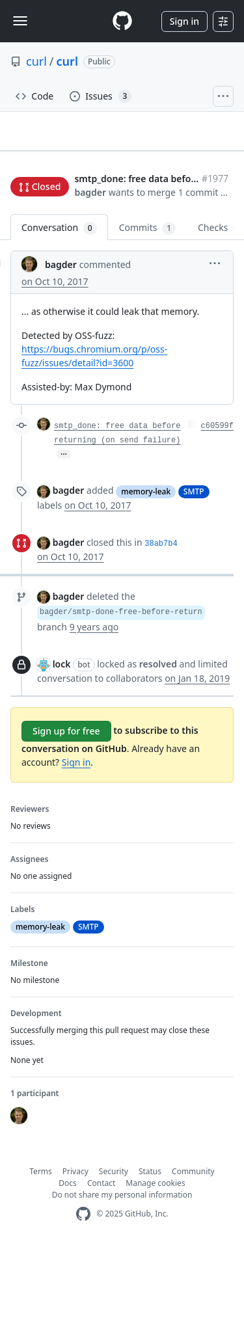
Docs (68, 1265)
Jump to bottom (104, 205)
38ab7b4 (160, 626)
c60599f (217, 508)
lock (62, 746)
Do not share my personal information (122, 1277)
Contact (101, 1265)
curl (36, 61)
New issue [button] (40, 205)
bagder (26, 256)
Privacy (75, 1253)
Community (193, 1253)
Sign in (184, 21)
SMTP (193, 574)
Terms (40, 1253)
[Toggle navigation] (20, 21)
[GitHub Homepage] (83, 1297)
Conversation (59, 310)
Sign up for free (66, 813)
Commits (147, 310)
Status (150, 1253)
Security (113, 1253)
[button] (188, 272)
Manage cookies (155, 1265)
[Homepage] (122, 21)
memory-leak (145, 574)
